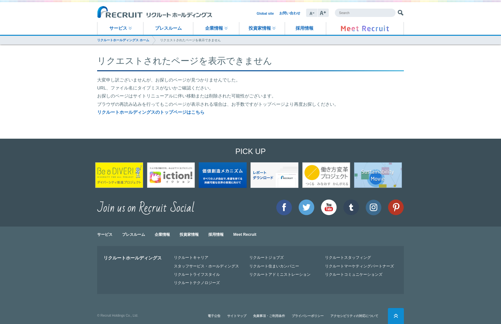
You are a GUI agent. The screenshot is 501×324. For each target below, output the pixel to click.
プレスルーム (168, 28)
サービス (118, 28)
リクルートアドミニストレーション (280, 274)
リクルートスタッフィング (348, 257)
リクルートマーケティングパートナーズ (359, 266)
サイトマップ (236, 316)
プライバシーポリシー (308, 316)
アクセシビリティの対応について (354, 316)
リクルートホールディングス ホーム (123, 40)
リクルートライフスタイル (197, 274)
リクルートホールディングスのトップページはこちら (150, 112)
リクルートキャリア (191, 257)
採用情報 (304, 28)
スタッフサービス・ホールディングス (206, 266)
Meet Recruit (244, 234)
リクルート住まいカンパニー (274, 266)
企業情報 (214, 28)
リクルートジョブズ (266, 257)
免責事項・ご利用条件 (269, 316)
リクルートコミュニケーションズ (353, 274)
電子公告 (214, 316)
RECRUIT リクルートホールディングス (154, 12)
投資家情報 (260, 28)
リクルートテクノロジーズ (197, 283)
